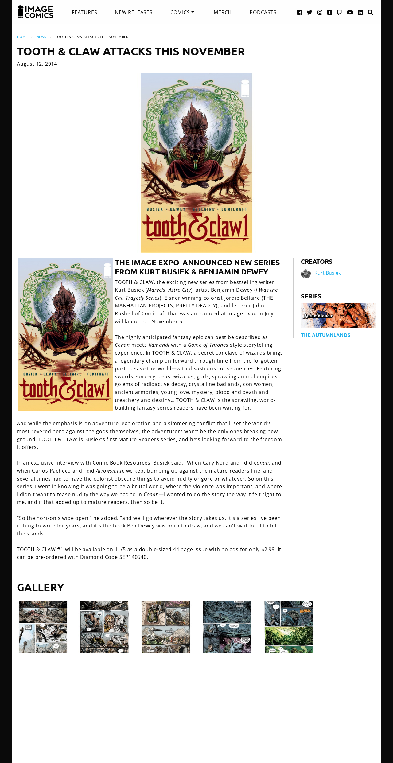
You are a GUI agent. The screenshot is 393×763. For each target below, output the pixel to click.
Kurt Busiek (327, 273)
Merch (223, 12)
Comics (180, 12)
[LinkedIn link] (360, 12)
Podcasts (263, 12)
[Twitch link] (339, 12)
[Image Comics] (35, 11)
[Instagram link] (319, 12)
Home (22, 36)
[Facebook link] (299, 12)
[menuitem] (84, 12)
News (41, 36)
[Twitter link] (310, 12)
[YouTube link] (350, 12)
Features (84, 12)
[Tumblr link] (329, 12)
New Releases (134, 12)
